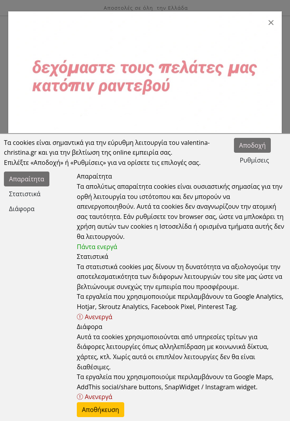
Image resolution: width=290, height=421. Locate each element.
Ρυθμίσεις (254, 160)
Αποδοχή (252, 145)
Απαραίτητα (26, 179)
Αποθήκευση (100, 409)
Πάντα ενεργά (97, 246)
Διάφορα (21, 208)
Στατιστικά (24, 194)
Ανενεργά (94, 317)
